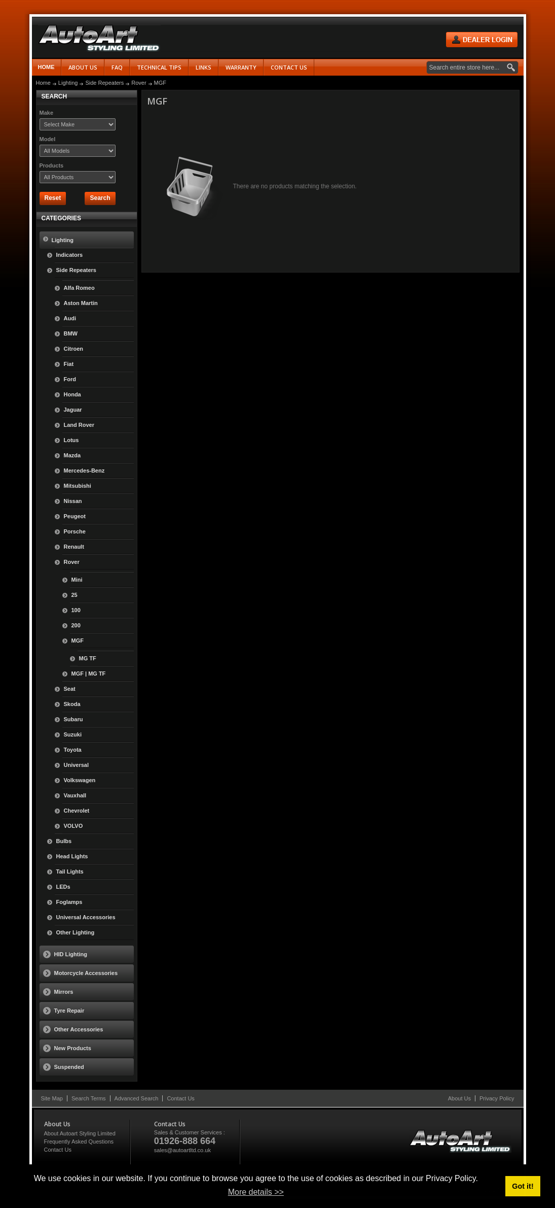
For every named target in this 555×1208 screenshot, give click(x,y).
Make (47, 113)
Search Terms (88, 1098)
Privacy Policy (496, 1098)
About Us (459, 1098)
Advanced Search (137, 1098)
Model (48, 139)
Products (52, 165)
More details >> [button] (256, 1192)
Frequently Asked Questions (79, 1141)
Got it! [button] (522, 1186)
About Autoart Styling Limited (80, 1133)
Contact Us (180, 1098)
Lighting (68, 83)
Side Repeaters (104, 83)
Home (46, 67)
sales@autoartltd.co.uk (182, 1150)
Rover (138, 83)
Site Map (52, 1098)
